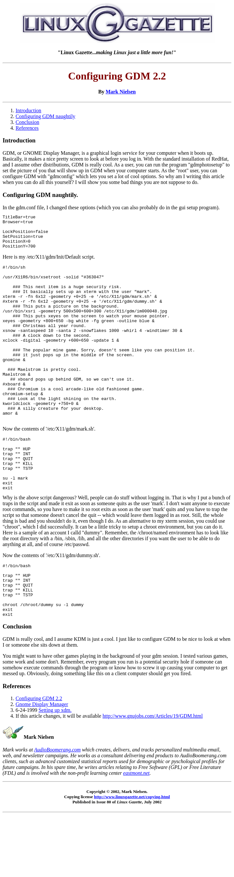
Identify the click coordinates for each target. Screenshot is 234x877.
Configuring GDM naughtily (45, 116)
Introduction (28, 110)
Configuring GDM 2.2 (39, 758)
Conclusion (27, 122)
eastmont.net (136, 832)
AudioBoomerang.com (57, 809)
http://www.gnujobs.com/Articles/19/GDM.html (153, 775)
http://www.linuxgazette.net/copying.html (132, 856)
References (27, 128)
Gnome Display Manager (42, 763)
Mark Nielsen (120, 91)
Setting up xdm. (55, 769)
